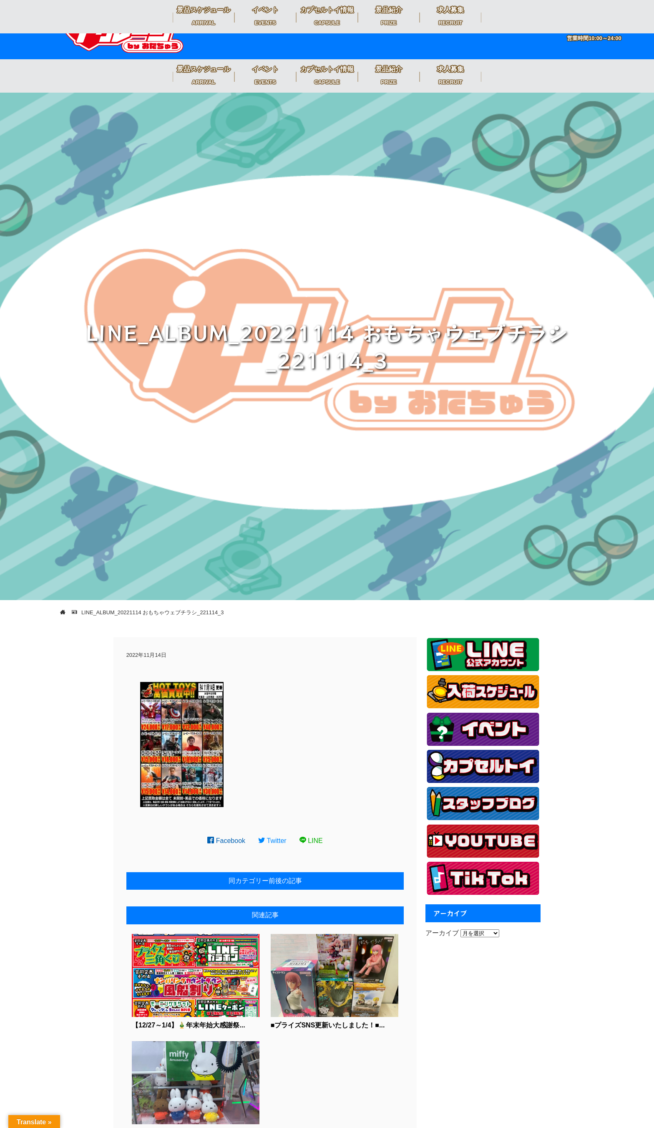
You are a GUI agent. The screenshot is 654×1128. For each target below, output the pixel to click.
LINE (311, 840)
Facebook (226, 840)
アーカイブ (442, 932)
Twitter (272, 840)
